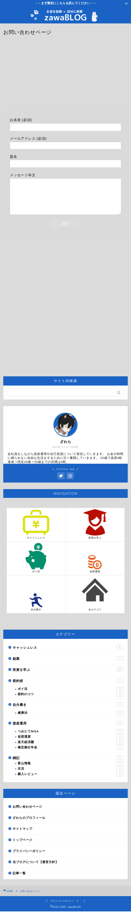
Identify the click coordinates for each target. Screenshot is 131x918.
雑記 (68, 764)
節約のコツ (70, 701)
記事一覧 (19, 879)
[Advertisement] (65, 75)
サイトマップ (22, 835)
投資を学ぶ (68, 676)
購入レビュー (70, 781)
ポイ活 (70, 695)
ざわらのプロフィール (29, 824)
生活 (70, 775)
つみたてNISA (70, 738)
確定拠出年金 (70, 754)
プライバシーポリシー (29, 857)
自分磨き (68, 711)
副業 (68, 665)
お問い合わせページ (27, 813)
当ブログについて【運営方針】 (36, 868)
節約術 (68, 687)
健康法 (70, 719)
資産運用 (68, 729)
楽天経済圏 (70, 749)
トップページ (22, 846)
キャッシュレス (68, 654)
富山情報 (70, 770)
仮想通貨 (70, 743)
